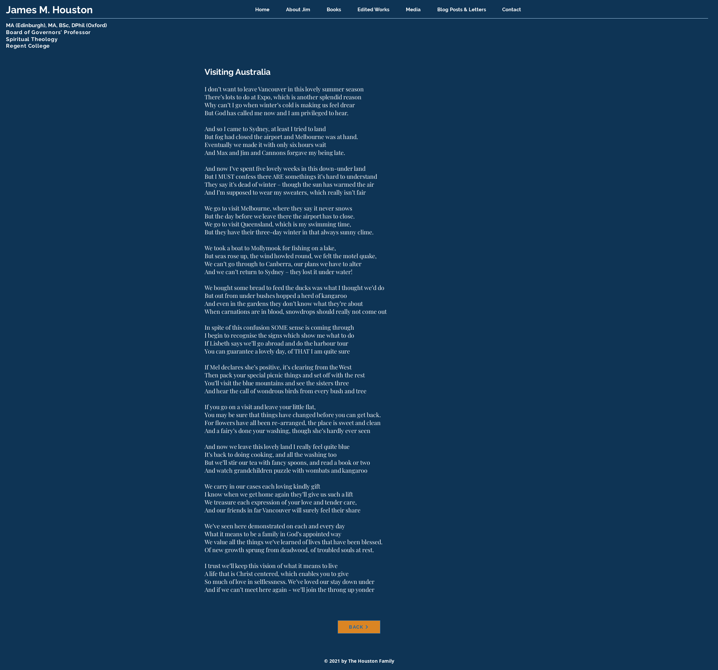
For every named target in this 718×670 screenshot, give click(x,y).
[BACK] (359, 627)
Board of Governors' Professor (48, 32)
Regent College (28, 46)
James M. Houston (50, 10)
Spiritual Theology (32, 39)
